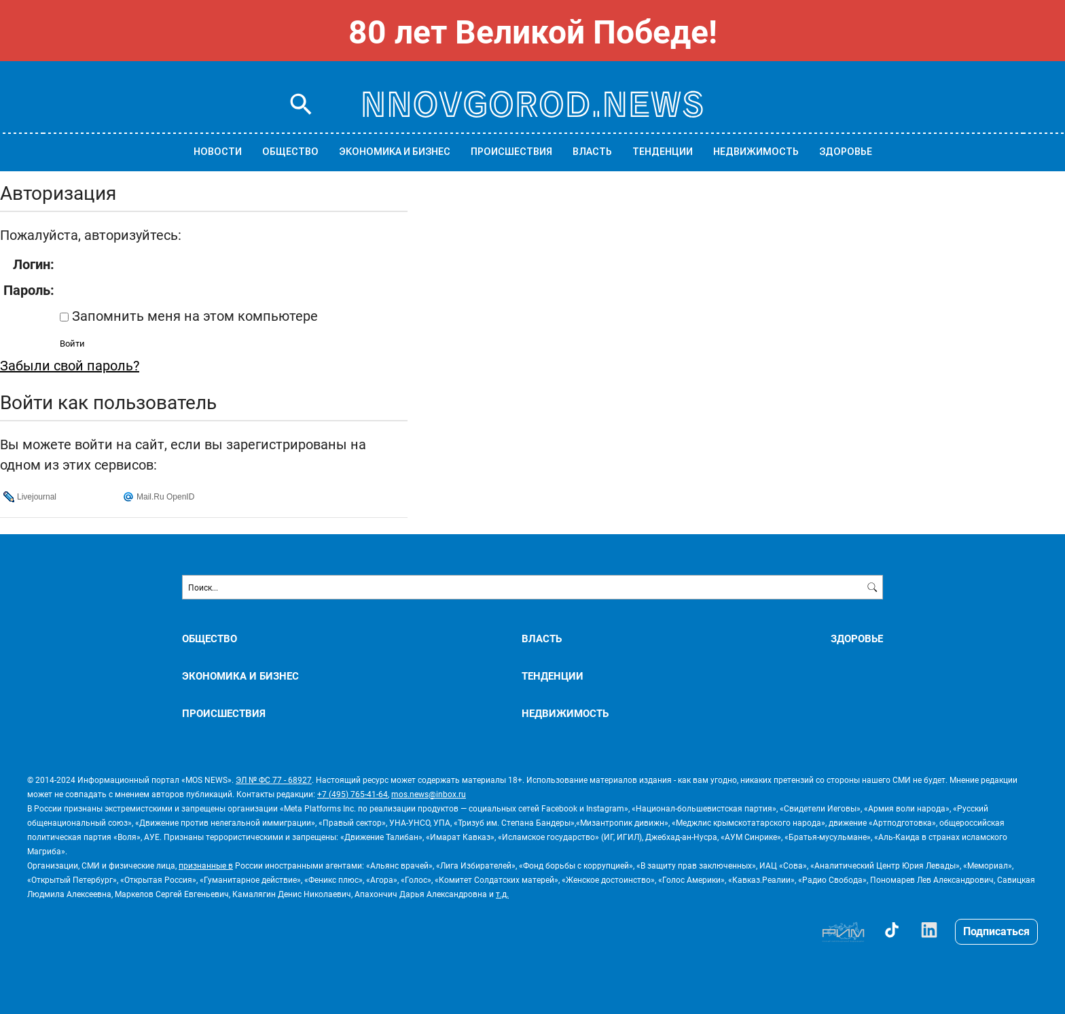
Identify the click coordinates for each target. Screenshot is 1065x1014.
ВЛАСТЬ (592, 151)
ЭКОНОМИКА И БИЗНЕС (394, 151)
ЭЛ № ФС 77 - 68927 (274, 779)
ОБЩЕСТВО (290, 151)
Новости (218, 151)
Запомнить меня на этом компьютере (193, 315)
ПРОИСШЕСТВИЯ (511, 151)
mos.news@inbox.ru (428, 793)
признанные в (206, 865)
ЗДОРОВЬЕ (845, 151)
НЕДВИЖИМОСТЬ (756, 151)
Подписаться (996, 931)
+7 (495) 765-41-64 (352, 793)
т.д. (502, 893)
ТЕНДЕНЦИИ (662, 151)
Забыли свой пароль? (69, 365)
